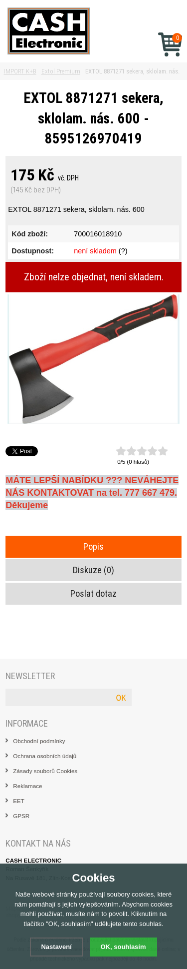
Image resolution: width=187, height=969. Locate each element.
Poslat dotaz (93, 593)
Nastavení (56, 947)
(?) (123, 251)
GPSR (21, 816)
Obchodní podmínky (39, 741)
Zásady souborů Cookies (45, 771)
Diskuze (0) (93, 570)
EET (18, 801)
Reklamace (27, 786)
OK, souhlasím (123, 947)
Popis (93, 546)
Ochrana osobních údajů (44, 756)
